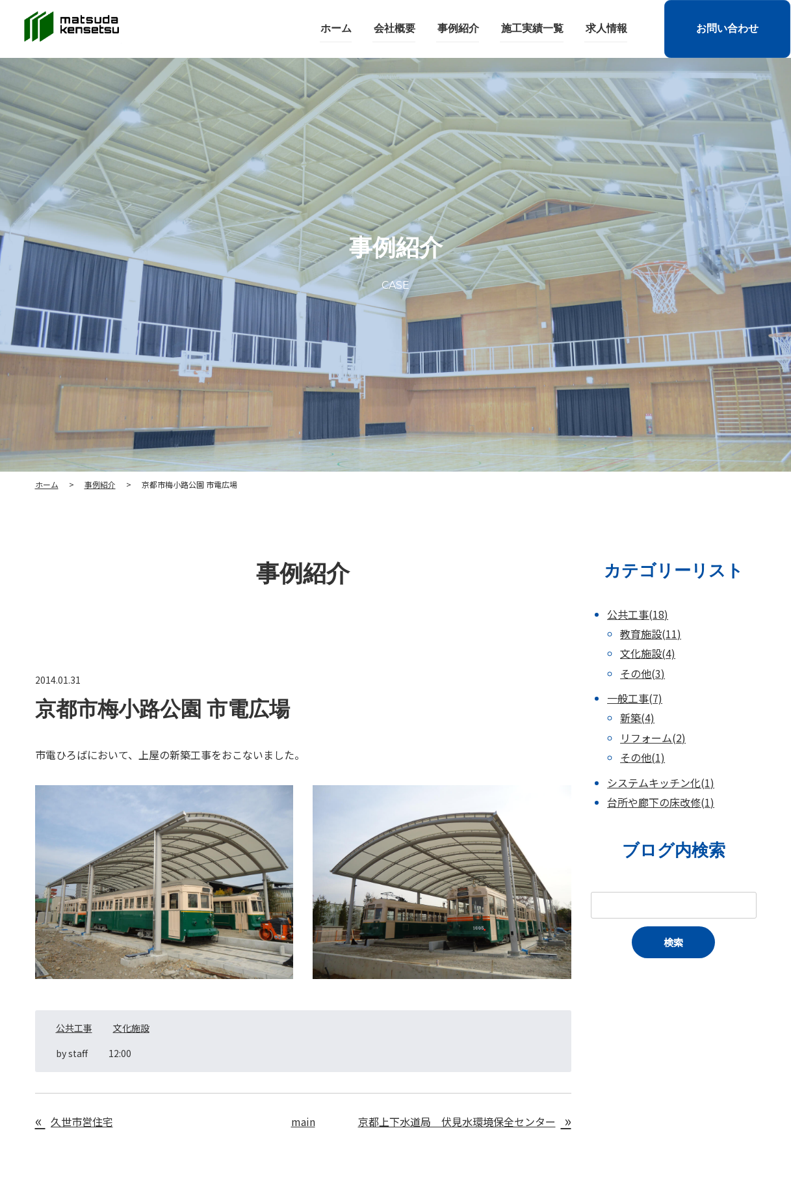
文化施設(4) (647, 653)
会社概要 (397, 28)
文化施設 (131, 1027)
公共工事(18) (637, 614)
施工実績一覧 (532, 28)
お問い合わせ (726, 28)
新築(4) (637, 717)
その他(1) (642, 757)
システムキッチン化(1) (660, 782)
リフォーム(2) (653, 737)
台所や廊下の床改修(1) (660, 802)
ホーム (340, 28)
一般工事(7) (634, 698)
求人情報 (605, 28)
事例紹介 (459, 28)
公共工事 (74, 1027)
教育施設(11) (650, 633)
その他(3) (642, 673)
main (303, 1121)
